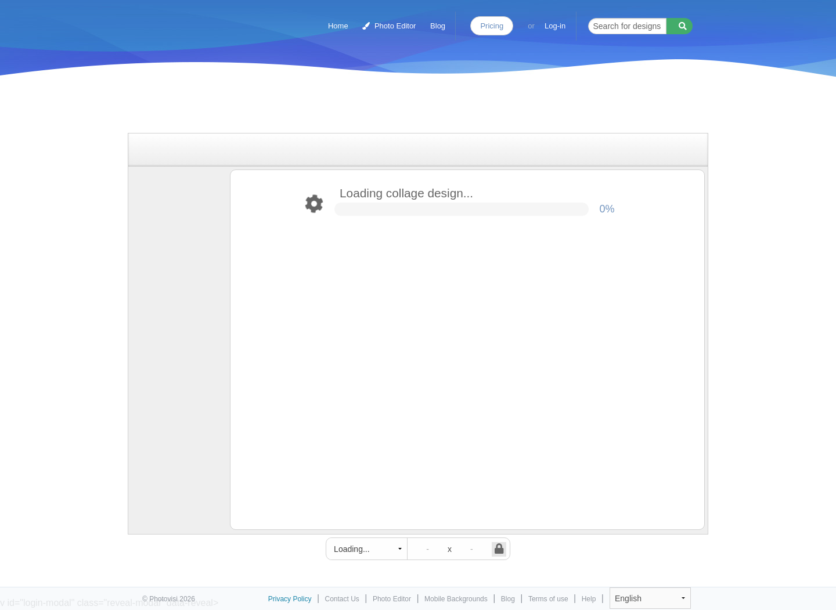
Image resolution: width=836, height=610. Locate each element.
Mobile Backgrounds (456, 599)
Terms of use (548, 599)
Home (338, 25)
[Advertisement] (405, 106)
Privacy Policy (290, 599)
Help (589, 599)
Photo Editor (389, 25)
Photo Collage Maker (193, 20)
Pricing (491, 25)
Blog (437, 25)
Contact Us (342, 599)
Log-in (555, 25)
